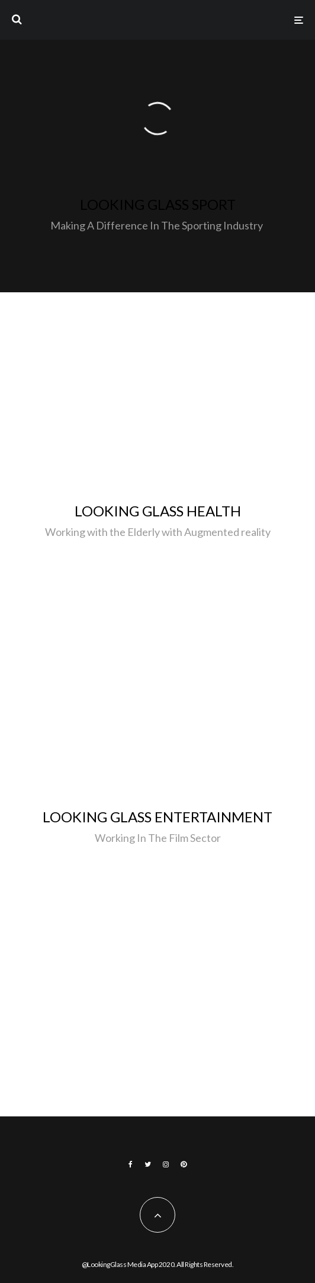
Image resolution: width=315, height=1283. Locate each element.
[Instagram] (166, 1164)
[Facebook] (131, 1164)
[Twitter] (148, 1164)
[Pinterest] (183, 1164)
